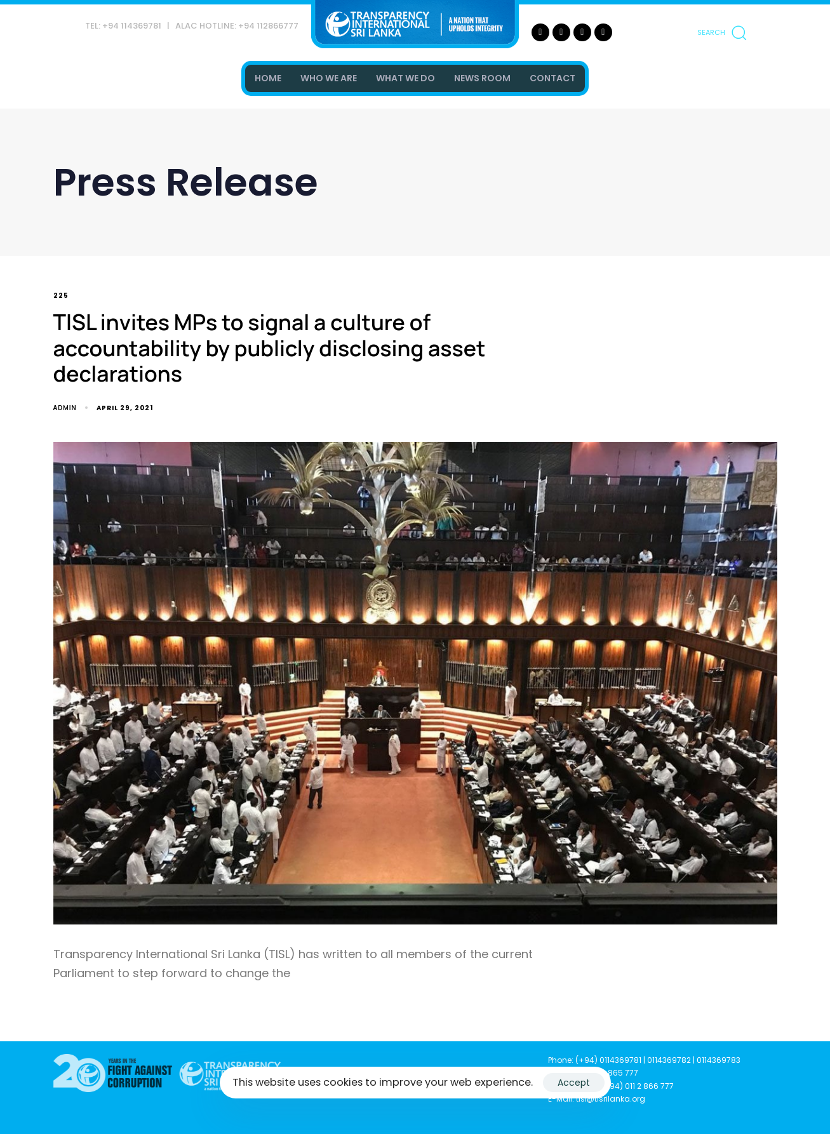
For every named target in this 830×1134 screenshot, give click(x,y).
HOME (268, 78)
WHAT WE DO (405, 78)
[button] (721, 32)
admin (65, 407)
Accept (574, 1082)
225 (61, 296)
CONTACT (552, 78)
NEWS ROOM (482, 78)
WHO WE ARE (328, 78)
